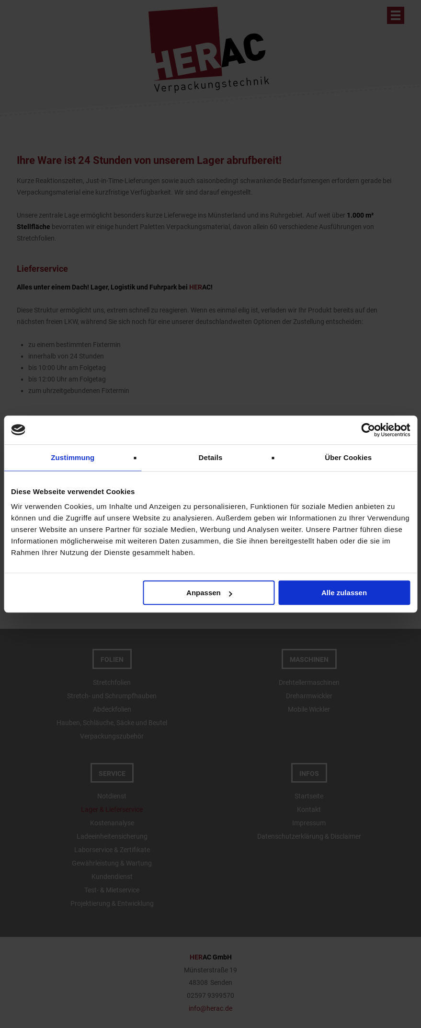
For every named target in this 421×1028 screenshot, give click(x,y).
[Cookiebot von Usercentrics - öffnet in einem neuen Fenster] (368, 430)
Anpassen (209, 593)
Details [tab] (211, 457)
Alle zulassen (344, 593)
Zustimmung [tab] (72, 457)
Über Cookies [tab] (348, 457)
